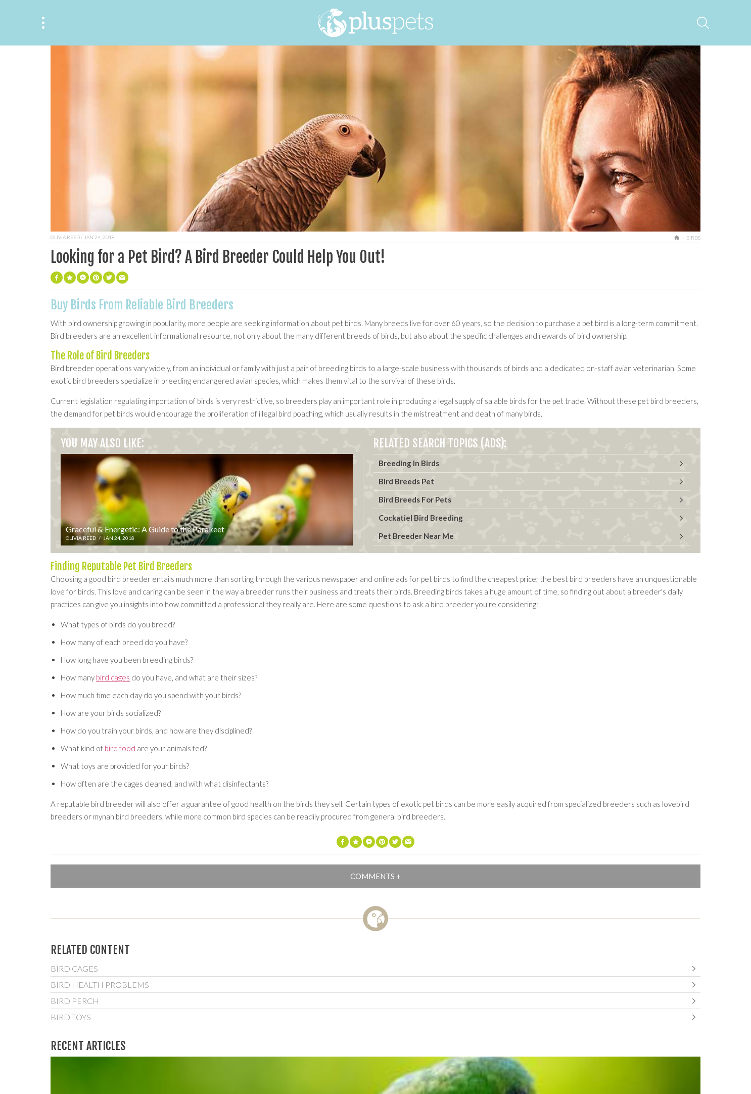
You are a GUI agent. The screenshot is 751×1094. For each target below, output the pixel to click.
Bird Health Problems (100, 984)
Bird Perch (75, 1001)
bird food (120, 748)
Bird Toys (71, 1017)
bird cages (113, 677)
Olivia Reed (65, 237)
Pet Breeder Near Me (416, 535)
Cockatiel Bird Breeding (421, 517)
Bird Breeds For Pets (415, 499)
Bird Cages (74, 968)
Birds (693, 237)
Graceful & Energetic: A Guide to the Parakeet (145, 529)
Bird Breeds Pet (406, 481)
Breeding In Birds (409, 463)
